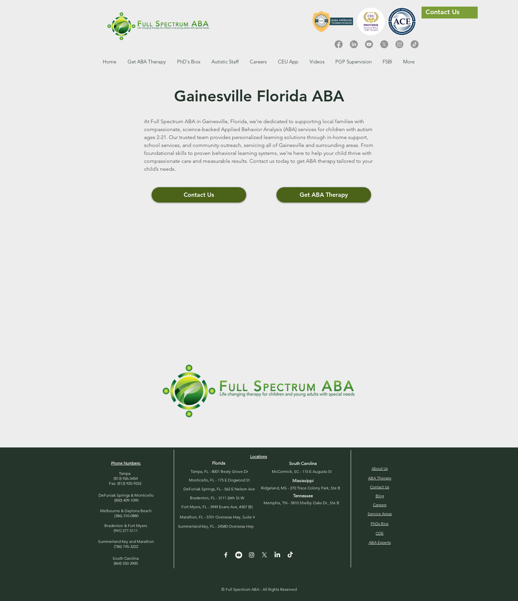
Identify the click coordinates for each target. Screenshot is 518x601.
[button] (258, 62)
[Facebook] (339, 44)
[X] (384, 44)
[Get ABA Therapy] (324, 194)
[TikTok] (415, 44)
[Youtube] (369, 44)
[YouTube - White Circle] (238, 554)
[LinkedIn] (354, 44)
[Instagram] (399, 44)
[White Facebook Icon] (225, 554)
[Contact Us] (199, 194)
